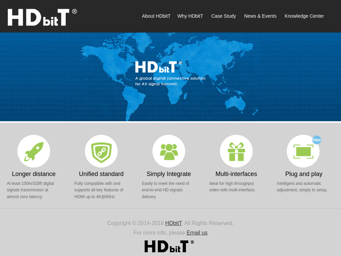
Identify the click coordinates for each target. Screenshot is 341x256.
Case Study (223, 16)
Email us (197, 233)
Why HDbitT (190, 16)
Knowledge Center (303, 16)
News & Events (260, 16)
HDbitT (173, 223)
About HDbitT (156, 16)
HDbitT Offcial (44, 17)
